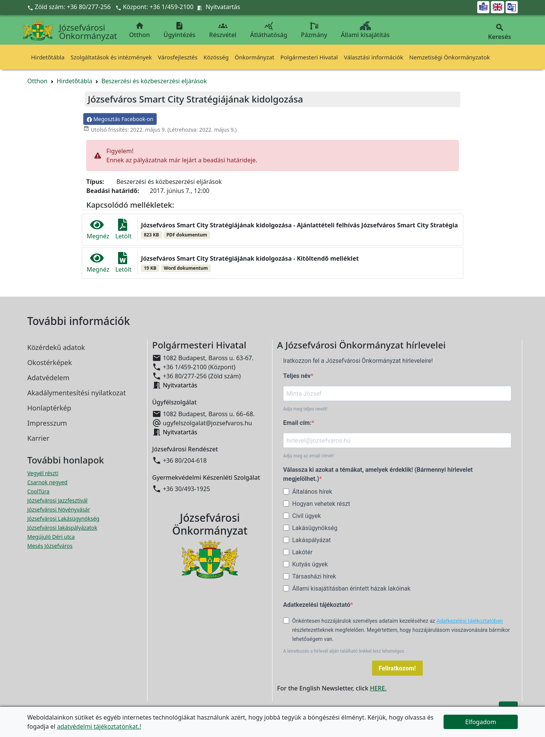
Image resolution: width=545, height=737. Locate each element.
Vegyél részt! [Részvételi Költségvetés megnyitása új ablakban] (42, 473)
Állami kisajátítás (365, 30)
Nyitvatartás (223, 7)
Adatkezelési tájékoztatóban (469, 621)
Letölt (123, 229)
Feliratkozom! (397, 668)
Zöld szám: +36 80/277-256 (69, 7)
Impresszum (47, 423)
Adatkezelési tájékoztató (316, 604)
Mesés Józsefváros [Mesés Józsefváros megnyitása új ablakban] (49, 545)
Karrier (38, 438)
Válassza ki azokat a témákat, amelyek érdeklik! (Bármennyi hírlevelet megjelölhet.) (378, 474)
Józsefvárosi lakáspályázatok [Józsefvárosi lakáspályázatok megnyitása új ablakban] (62, 527)
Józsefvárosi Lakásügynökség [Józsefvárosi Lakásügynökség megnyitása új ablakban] (63, 518)
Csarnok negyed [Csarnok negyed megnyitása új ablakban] (47, 482)
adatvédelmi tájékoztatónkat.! (99, 726)
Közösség (216, 57)
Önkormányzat (254, 57)
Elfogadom (480, 722)
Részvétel (223, 30)
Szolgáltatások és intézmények (111, 57)
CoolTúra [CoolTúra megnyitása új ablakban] (38, 491)
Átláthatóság (268, 30)
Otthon (139, 30)
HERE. (378, 688)
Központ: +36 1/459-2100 (158, 7)
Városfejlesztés (177, 57)
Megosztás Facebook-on (120, 119)
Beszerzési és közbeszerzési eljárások (154, 81)
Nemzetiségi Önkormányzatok (449, 57)
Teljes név (297, 375)
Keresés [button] (499, 32)
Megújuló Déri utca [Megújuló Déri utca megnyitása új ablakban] (51, 536)
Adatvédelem (48, 377)
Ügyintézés (179, 30)
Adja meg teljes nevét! (305, 409)
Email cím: (297, 422)
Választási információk (373, 57)
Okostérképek (49, 362)
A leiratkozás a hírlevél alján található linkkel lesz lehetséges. (344, 651)
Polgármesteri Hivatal (309, 57)
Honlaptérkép (49, 407)
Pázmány (314, 30)
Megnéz (98, 229)
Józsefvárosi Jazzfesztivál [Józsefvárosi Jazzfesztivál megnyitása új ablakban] (57, 500)
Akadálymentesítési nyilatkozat (76, 392)
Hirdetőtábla (47, 57)
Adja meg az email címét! (308, 456)
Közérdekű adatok (56, 347)
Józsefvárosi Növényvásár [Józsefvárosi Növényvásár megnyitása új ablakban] (58, 509)
